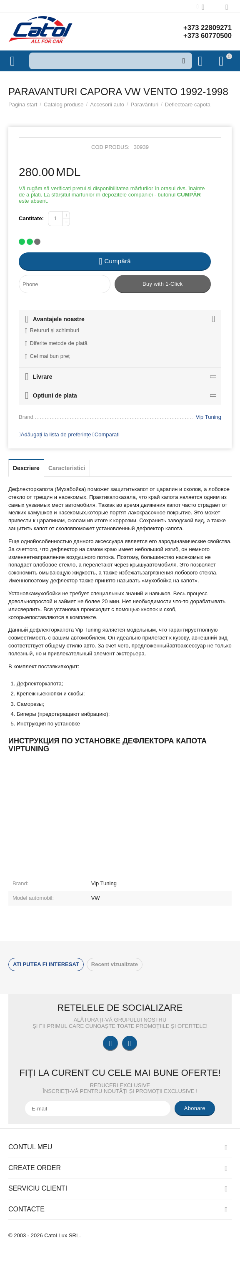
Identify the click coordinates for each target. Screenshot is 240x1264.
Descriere (26, 468)
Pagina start (22, 104)
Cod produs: (110, 147)
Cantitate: (31, 218)
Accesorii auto (107, 104)
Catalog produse (64, 104)
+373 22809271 (205, 27)
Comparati (106, 434)
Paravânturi (145, 104)
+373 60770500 (205, 36)
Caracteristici (66, 468)
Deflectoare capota (187, 104)
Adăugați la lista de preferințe (55, 434)
